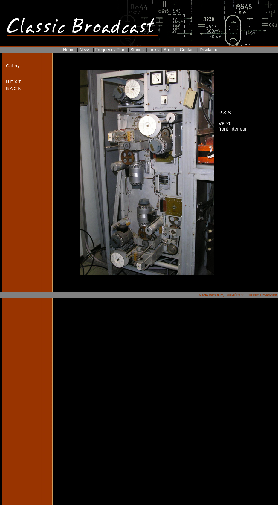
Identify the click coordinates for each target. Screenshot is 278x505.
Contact (187, 49)
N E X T (13, 81)
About (169, 49)
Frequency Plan (110, 49)
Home (69, 49)
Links (154, 49)
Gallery (13, 65)
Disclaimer (210, 49)
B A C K (13, 88)
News (85, 49)
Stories (137, 49)
